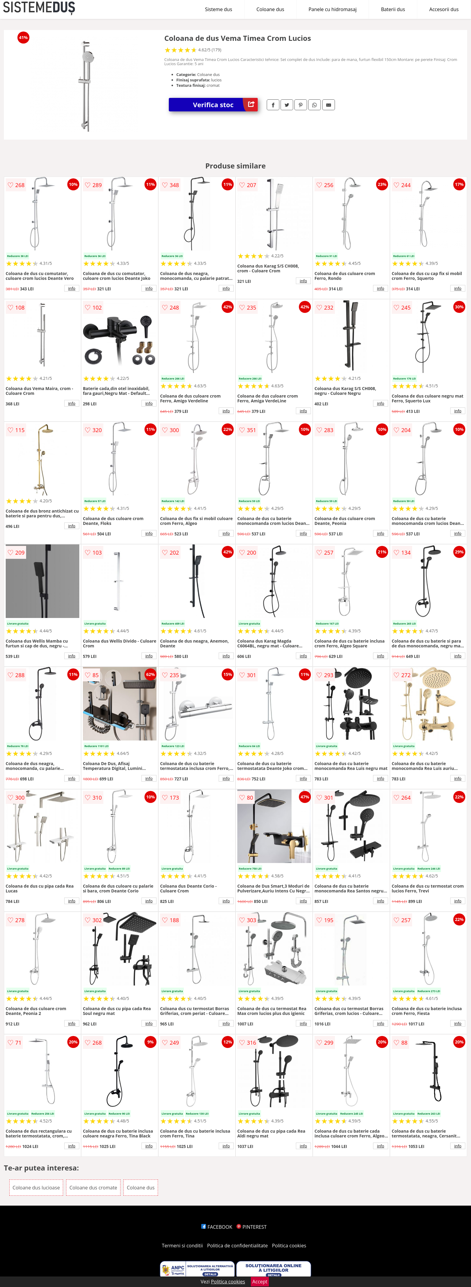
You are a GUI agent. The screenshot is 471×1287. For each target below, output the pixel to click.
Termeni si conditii (182, 1245)
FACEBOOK (216, 1227)
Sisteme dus (218, 9)
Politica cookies (289, 1245)
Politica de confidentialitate (237, 1245)
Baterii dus (393, 9)
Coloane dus (270, 9)
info (71, 288)
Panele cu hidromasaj (332, 9)
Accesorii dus (444, 9)
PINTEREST (251, 1227)
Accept (259, 1281)
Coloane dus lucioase (36, 1187)
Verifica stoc (225, 104)
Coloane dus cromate (93, 1187)
